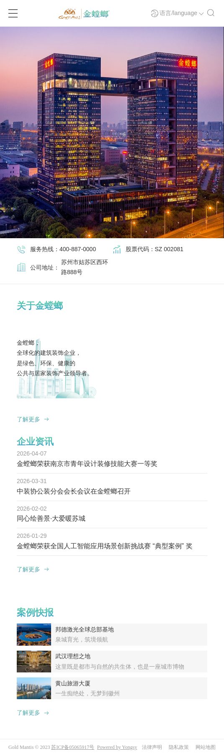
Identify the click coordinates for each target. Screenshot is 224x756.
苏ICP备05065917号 (72, 747)
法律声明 (152, 747)
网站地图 (206, 747)
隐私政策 (179, 747)
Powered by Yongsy (117, 747)
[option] (112, 132)
